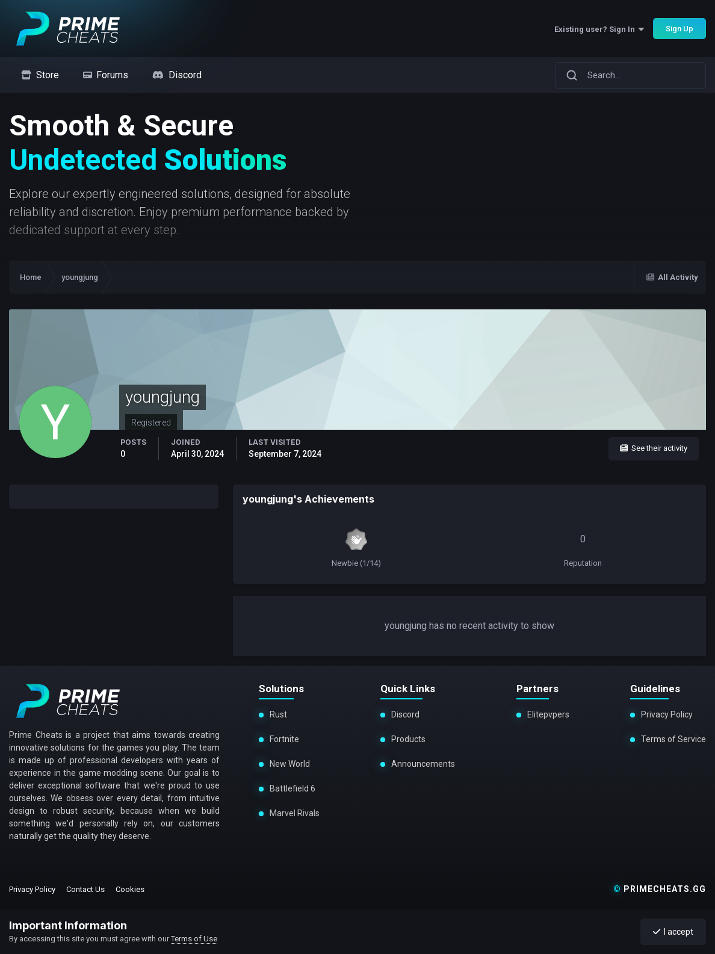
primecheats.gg (659, 889)
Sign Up (679, 28)
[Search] (571, 75)
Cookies (130, 889)
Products (408, 739)
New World (289, 764)
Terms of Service (673, 739)
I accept (673, 932)
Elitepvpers (548, 714)
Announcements (423, 764)
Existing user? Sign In (599, 29)
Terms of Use (194, 938)
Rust (278, 714)
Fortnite (284, 739)
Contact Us (85, 889)
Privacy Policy (667, 714)
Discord (405, 714)
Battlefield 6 (291, 788)
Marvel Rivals (291, 813)
